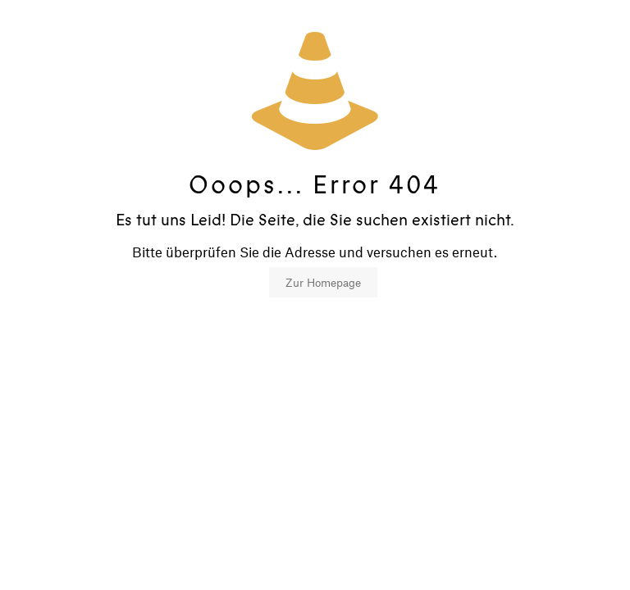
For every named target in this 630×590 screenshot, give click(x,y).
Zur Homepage (323, 282)
